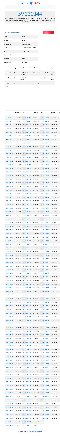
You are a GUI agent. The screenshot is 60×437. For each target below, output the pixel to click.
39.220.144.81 (9, 411)
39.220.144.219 (45, 288)
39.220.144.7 (9, 143)
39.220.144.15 (9, 172)
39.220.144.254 (45, 414)
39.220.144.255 (45, 418)
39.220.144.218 (45, 284)
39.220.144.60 (9, 335)
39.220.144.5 (9, 136)
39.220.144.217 (45, 280)
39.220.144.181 (45, 150)
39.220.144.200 (45, 219)
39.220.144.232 (45, 335)
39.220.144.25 (9, 208)
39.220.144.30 (9, 226)
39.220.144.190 (45, 183)
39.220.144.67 (9, 360)
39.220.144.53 (9, 309)
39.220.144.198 (45, 212)
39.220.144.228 (45, 320)
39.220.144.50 (9, 298)
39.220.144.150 (27, 349)
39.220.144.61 (9, 338)
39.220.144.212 (45, 262)
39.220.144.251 (45, 403)
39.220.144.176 (45, 132)
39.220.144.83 (9, 418)
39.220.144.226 (45, 313)
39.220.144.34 (9, 240)
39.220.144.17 (9, 179)
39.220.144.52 (9, 306)
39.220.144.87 (27, 121)
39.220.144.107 (27, 193)
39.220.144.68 (9, 364)
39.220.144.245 (45, 382)
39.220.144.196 (45, 204)
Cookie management (37, 431)
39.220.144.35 (9, 244)
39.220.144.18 (9, 183)
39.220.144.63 (9, 345)
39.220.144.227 (45, 316)
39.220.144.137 (27, 302)
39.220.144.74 (9, 385)
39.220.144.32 (9, 233)
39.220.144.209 (45, 251)
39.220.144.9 (9, 150)
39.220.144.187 (45, 172)
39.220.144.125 (27, 259)
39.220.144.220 (45, 291)
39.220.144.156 (27, 371)
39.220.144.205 (45, 237)
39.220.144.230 (45, 327)
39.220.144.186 (45, 168)
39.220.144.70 (9, 371)
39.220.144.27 (9, 215)
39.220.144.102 (27, 175)
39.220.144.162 (27, 392)
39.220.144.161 (27, 389)
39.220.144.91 (27, 136)
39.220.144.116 (27, 226)
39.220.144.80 (9, 407)
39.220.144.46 (9, 284)
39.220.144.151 (27, 353)
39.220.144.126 (27, 262)
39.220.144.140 (27, 313)
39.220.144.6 (9, 139)
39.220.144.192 (45, 190)
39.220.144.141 (27, 316)
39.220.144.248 (45, 392)
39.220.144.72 (9, 378)
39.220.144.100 (27, 168)
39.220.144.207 (45, 244)
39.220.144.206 (45, 240)
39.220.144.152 (27, 356)
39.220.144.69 (9, 367)
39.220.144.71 (9, 374)
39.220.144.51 (9, 302)
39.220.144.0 (9, 117)
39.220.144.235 (45, 345)
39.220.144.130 (27, 277)
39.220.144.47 (9, 288)
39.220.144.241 (45, 367)
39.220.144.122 (27, 248)
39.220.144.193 (45, 193)
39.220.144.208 (45, 248)
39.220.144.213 (45, 266)
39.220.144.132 (27, 284)
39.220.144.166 (27, 407)
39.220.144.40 (9, 262)
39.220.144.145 (27, 331)
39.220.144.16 (9, 175)
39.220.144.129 (27, 273)
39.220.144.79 (9, 403)
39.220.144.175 (45, 128)
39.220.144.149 (27, 345)
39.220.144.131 (27, 280)
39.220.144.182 (45, 154)
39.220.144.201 (45, 222)
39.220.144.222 (45, 298)
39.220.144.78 (9, 400)
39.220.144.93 (27, 143)
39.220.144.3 (9, 128)
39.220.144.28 (9, 219)
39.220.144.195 (45, 201)
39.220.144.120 (27, 240)
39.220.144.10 (9, 154)
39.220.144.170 (27, 421)
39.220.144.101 (27, 172)
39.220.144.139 (27, 309)
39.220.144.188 (45, 175)
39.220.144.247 (45, 389)
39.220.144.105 (27, 186)
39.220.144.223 (45, 302)
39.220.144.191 (45, 186)
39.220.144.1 (9, 121)
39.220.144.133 (27, 288)
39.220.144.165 (27, 403)
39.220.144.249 (45, 396)
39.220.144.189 (45, 179)
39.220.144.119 (27, 237)
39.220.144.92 (27, 139)
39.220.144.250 (45, 400)
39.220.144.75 (9, 389)
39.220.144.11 (9, 157)
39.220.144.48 (9, 291)
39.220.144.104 (27, 183)
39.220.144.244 (45, 378)
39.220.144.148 (27, 342)
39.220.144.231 (45, 331)
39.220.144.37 (9, 251)
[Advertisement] (30, 28)
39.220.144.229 (45, 324)
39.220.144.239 (45, 360)
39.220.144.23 (9, 201)
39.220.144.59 (9, 331)
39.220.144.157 (27, 374)
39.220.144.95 (27, 150)
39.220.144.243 (45, 374)
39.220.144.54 (9, 313)
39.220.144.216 (45, 277)
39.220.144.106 (27, 190)
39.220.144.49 (9, 295)
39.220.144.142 (27, 320)
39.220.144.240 (45, 364)
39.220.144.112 (27, 212)
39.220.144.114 (27, 219)
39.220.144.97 (27, 157)
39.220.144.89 (27, 128)
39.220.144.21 (9, 193)
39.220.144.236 (45, 349)
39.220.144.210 (45, 255)
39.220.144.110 (27, 204)
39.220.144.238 (45, 356)
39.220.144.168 (27, 414)
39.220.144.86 (27, 117)
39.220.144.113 (27, 215)
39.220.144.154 (27, 364)
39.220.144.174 (45, 125)
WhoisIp (26, 2)
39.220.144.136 (27, 298)
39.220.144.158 (27, 378)
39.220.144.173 (45, 121)
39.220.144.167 (27, 411)
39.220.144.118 (27, 233)
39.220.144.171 (27, 425)
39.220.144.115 (27, 222)
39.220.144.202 (45, 226)
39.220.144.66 (9, 356)
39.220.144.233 (45, 338)
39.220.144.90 (27, 132)
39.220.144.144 (27, 327)
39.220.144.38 (9, 255)
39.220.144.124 (27, 255)
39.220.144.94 (27, 146)
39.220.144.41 (9, 266)
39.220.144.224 (45, 306)
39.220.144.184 (45, 161)
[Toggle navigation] (8, 7)
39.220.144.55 (9, 316)
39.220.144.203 (45, 230)
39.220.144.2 (9, 125)
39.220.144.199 (45, 215)
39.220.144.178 (45, 139)
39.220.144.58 (9, 327)
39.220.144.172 (45, 117)
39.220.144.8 (9, 146)
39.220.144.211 (45, 259)
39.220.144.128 (27, 269)
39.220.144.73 (9, 382)
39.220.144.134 (27, 291)
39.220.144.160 (27, 385)
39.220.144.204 (45, 233)
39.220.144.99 (27, 164)
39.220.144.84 (9, 421)
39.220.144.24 (9, 204)
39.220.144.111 (27, 208)
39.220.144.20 (9, 190)
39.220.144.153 (27, 360)
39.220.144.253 (45, 411)
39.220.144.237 (45, 353)
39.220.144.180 (45, 146)
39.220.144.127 (27, 266)
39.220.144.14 (9, 168)
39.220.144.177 (45, 136)
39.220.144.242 (45, 371)
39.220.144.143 (27, 324)
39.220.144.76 (9, 392)
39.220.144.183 (45, 157)
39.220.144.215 (45, 273)
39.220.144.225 (45, 309)
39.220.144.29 (9, 222)
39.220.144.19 (9, 186)
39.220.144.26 (9, 212)
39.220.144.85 (9, 425)
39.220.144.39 (9, 259)
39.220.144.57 (9, 324)
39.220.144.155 (27, 367)
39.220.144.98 (27, 161)
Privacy (29, 431)
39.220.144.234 (45, 342)
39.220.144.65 (9, 353)
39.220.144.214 (45, 269)
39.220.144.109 (27, 201)
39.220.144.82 (9, 414)
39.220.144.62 (9, 342)
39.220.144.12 (9, 161)
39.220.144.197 (45, 208)
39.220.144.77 (9, 396)
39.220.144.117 (27, 230)
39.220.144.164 (27, 400)
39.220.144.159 (27, 382)
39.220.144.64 (9, 349)
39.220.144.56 (9, 320)
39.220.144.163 (27, 396)
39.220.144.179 (45, 143)
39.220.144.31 (9, 230)
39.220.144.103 (27, 179)
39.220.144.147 (27, 338)
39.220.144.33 (9, 237)
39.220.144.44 (9, 277)
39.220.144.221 (45, 295)
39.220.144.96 (27, 154)
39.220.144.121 (27, 244)
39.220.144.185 (45, 164)
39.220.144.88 (27, 125)
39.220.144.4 (9, 132)
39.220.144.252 (45, 407)
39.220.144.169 (27, 418)
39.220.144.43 (9, 273)
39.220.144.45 (9, 280)
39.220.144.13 (9, 164)
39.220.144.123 (27, 251)
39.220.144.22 (9, 197)
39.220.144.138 (27, 306)
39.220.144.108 (27, 197)
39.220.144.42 (9, 269)
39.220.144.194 (45, 197)
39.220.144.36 (9, 248)
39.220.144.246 (45, 385)
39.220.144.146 (27, 335)
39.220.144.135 (27, 295)
